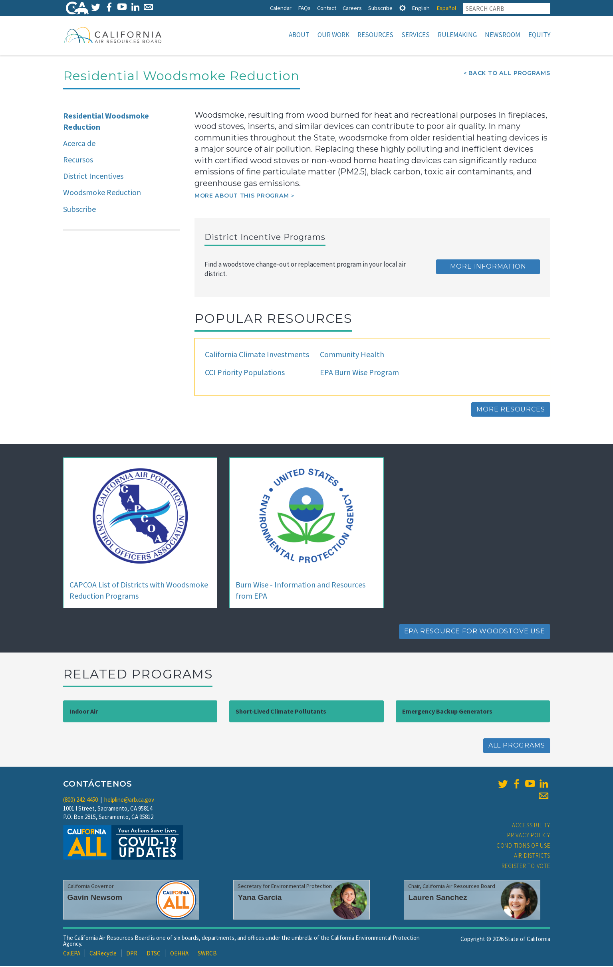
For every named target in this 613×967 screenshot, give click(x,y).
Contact (326, 8)
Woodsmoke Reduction (102, 193)
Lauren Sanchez (437, 898)
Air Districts (532, 856)
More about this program (241, 196)
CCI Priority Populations (245, 373)
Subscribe (380, 8)
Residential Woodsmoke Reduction (106, 122)
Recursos (78, 160)
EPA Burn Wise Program (359, 373)
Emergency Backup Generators (447, 712)
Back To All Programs (509, 73)
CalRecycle (103, 954)
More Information (488, 267)
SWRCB (207, 954)
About (299, 34)
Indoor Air (83, 712)
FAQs (304, 8)
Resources (375, 34)
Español (446, 8)
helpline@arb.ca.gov (129, 800)
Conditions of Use (523, 846)
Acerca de (79, 144)
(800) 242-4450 (80, 800)
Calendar (281, 8)
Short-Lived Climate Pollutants (281, 712)
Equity (539, 34)
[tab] (402, 8)
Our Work (333, 34)
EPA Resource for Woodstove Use (474, 632)
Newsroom (502, 34)
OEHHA (179, 954)
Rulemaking (457, 34)
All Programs (516, 746)
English (421, 8)
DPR (131, 954)
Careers (352, 8)
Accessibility (531, 826)
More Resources (510, 410)
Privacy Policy (528, 836)
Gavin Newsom (95, 898)
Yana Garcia (260, 898)
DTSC (154, 954)
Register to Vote (526, 866)
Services (415, 34)
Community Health (352, 355)
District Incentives (93, 177)
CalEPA (71, 954)
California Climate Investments (257, 355)
